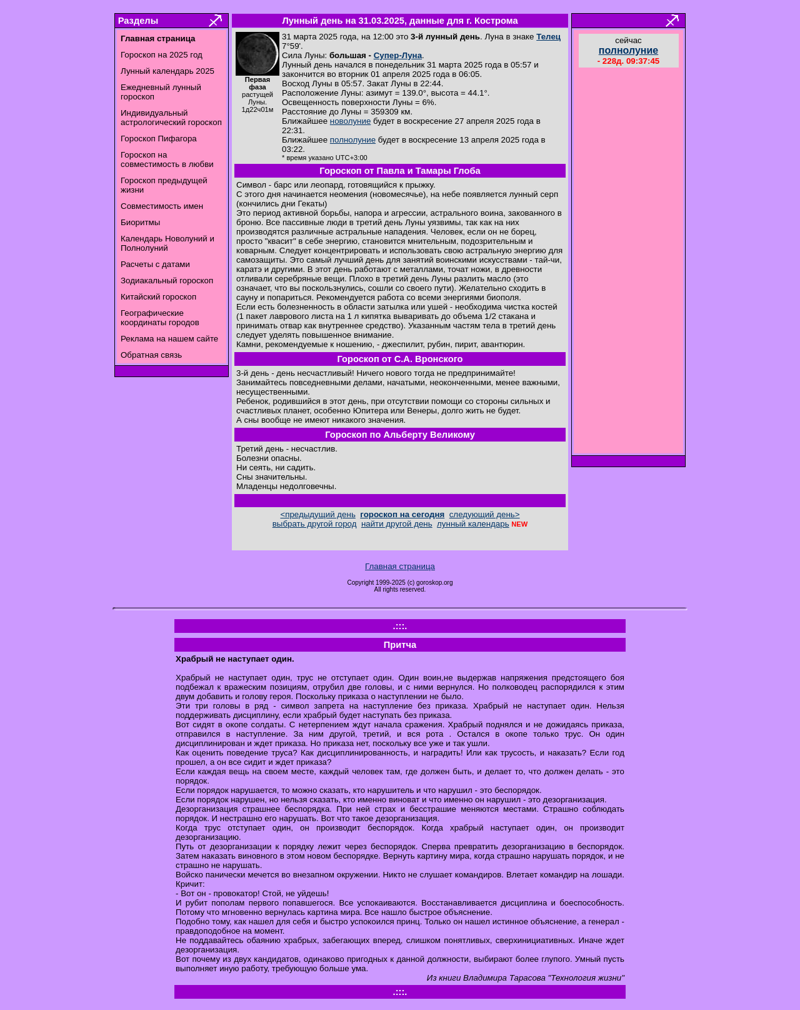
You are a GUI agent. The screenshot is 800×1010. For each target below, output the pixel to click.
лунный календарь (473, 523)
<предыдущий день (317, 514)
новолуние (350, 121)
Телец (548, 36)
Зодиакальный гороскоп (167, 280)
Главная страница (400, 566)
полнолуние (353, 139)
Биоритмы (140, 222)
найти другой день (396, 523)
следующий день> (484, 514)
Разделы (138, 21)
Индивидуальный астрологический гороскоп (171, 117)
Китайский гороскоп (158, 296)
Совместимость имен (162, 206)
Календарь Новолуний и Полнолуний (167, 243)
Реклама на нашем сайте (169, 338)
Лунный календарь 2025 (167, 71)
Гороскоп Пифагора (159, 138)
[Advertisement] (629, 262)
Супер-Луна (398, 55)
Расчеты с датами (155, 264)
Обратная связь (151, 355)
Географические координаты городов (160, 317)
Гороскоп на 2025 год (161, 54)
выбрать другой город (314, 523)
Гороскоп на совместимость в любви (167, 159)
